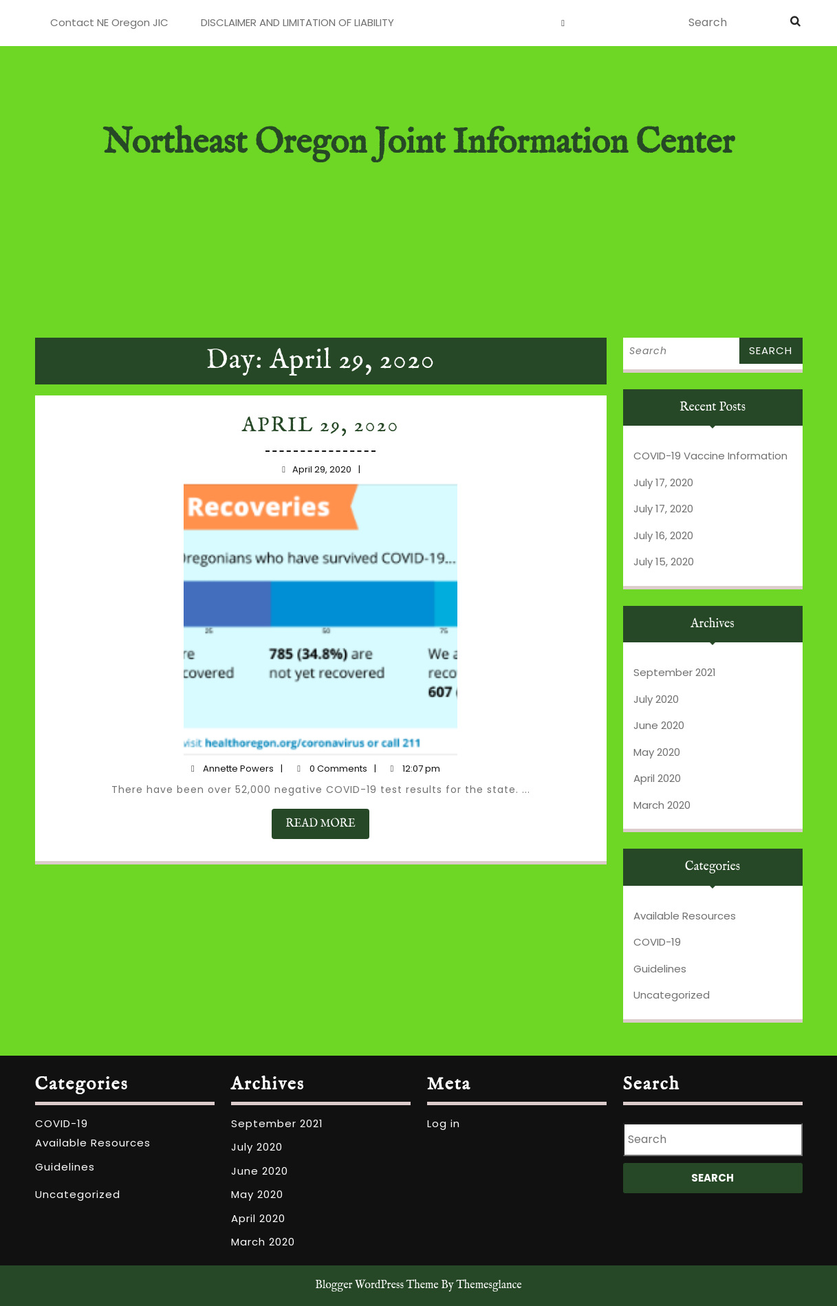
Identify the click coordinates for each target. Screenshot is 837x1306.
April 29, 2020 (322, 445)
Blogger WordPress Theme (376, 1285)
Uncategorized (671, 995)
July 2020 (656, 699)
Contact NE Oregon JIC (109, 22)
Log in (443, 1123)
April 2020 (657, 778)
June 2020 (658, 725)
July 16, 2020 (663, 535)
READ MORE (328, 807)
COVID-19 (657, 942)
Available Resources (684, 915)
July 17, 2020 (663, 482)
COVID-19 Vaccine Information (710, 455)
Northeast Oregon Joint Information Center (418, 143)
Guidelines (659, 968)
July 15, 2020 (663, 561)
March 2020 (662, 805)
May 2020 (656, 752)
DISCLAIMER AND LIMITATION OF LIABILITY (297, 22)
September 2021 (674, 672)
